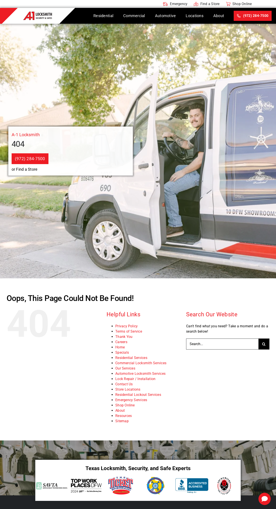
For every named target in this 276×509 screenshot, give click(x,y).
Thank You (123, 337)
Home (120, 347)
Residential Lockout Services (138, 395)
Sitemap (122, 421)
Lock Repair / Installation (135, 379)
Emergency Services (131, 400)
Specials (122, 352)
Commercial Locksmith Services (140, 363)
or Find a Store (25, 169)
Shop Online (125, 405)
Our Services (125, 368)
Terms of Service (128, 331)
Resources (123, 416)
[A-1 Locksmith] (37, 13)
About (120, 410)
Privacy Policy (126, 326)
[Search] (263, 344)
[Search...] (222, 344)
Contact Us (124, 384)
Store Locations (128, 389)
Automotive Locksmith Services (140, 373)
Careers (121, 342)
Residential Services (131, 358)
